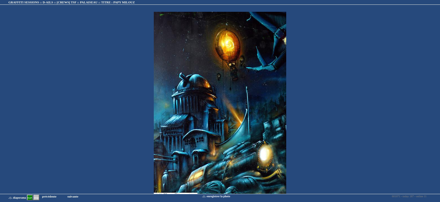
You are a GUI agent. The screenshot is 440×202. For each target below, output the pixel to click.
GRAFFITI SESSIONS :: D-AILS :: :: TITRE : (71, 2)
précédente (49, 196)
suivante (72, 196)
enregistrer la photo (218, 196)
